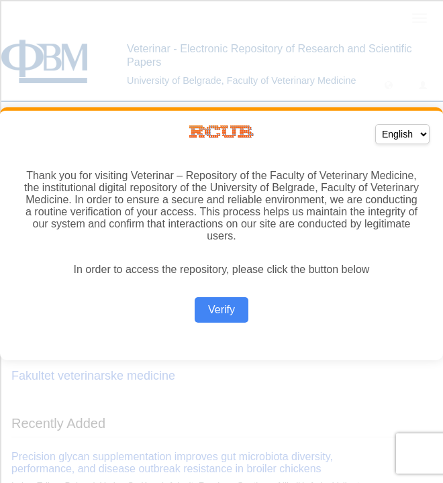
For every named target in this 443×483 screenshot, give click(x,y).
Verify (221, 309)
